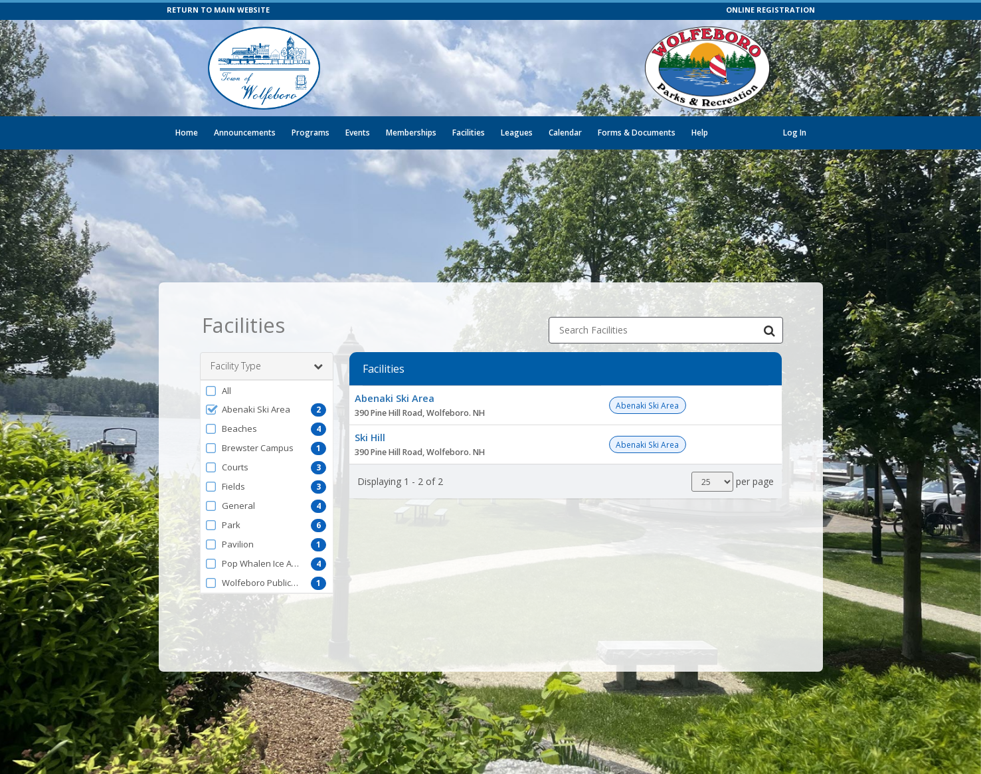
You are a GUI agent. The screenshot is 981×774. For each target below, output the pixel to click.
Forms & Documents (636, 132)
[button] (267, 381)
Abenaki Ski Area (394, 388)
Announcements (245, 132)
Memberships (411, 132)
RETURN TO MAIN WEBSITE (218, 10)
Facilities (468, 132)
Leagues (517, 132)
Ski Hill (370, 428)
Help (699, 132)
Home (186, 132)
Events (357, 132)
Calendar (565, 132)
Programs (310, 132)
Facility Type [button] (267, 356)
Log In (794, 132)
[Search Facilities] (770, 321)
